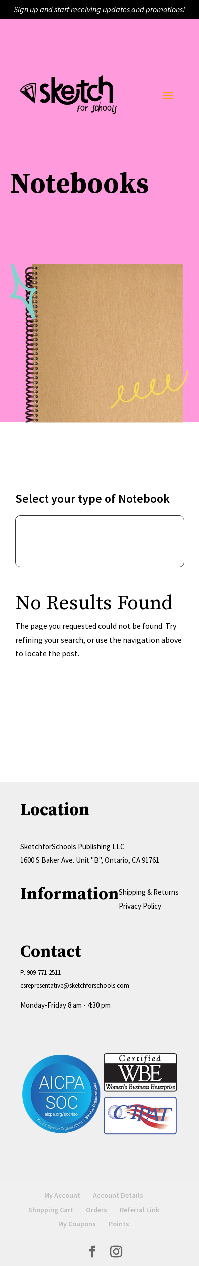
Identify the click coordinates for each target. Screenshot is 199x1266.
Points (119, 1223)
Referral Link (139, 1209)
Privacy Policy (140, 906)
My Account (62, 1195)
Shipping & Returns (149, 892)
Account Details (118, 1195)
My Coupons (77, 1223)
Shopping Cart (50, 1209)
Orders (96, 1209)
